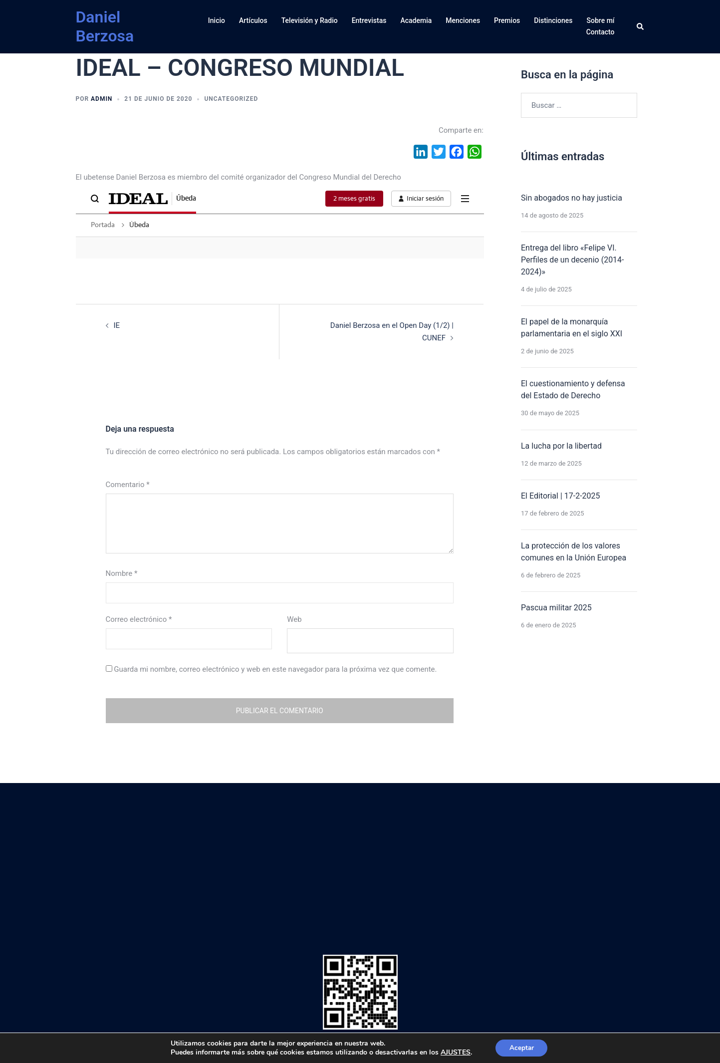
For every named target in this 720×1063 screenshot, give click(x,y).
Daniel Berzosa (105, 26)
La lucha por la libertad (561, 446)
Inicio (216, 20)
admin (101, 98)
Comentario (128, 484)
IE (117, 325)
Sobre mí (601, 20)
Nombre (122, 573)
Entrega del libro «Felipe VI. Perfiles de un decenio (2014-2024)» (572, 259)
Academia (416, 20)
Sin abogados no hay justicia (571, 198)
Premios (507, 20)
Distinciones (553, 20)
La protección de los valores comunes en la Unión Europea (573, 551)
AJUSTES (454, 1052)
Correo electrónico (139, 619)
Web (294, 619)
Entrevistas (369, 20)
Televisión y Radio (309, 20)
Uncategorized (231, 98)
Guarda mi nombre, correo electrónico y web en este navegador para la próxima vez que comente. (275, 669)
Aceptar (521, 1047)
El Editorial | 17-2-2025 (560, 496)
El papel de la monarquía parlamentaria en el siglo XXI (571, 327)
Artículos (253, 20)
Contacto (600, 32)
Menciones (463, 20)
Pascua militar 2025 (556, 607)
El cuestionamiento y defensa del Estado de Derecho (573, 389)
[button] (641, 26)
